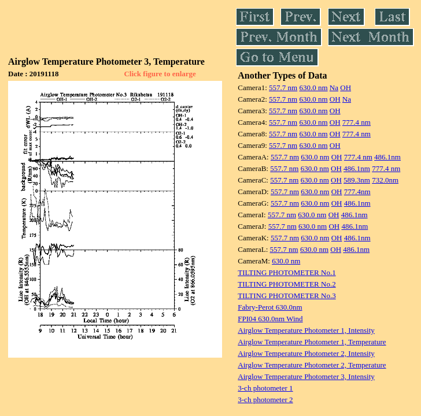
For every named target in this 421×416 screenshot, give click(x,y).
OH (345, 87)
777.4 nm (356, 122)
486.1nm (387, 157)
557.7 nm (283, 87)
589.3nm (357, 180)
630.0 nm (313, 87)
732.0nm (385, 180)
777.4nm (357, 191)
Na (334, 87)
